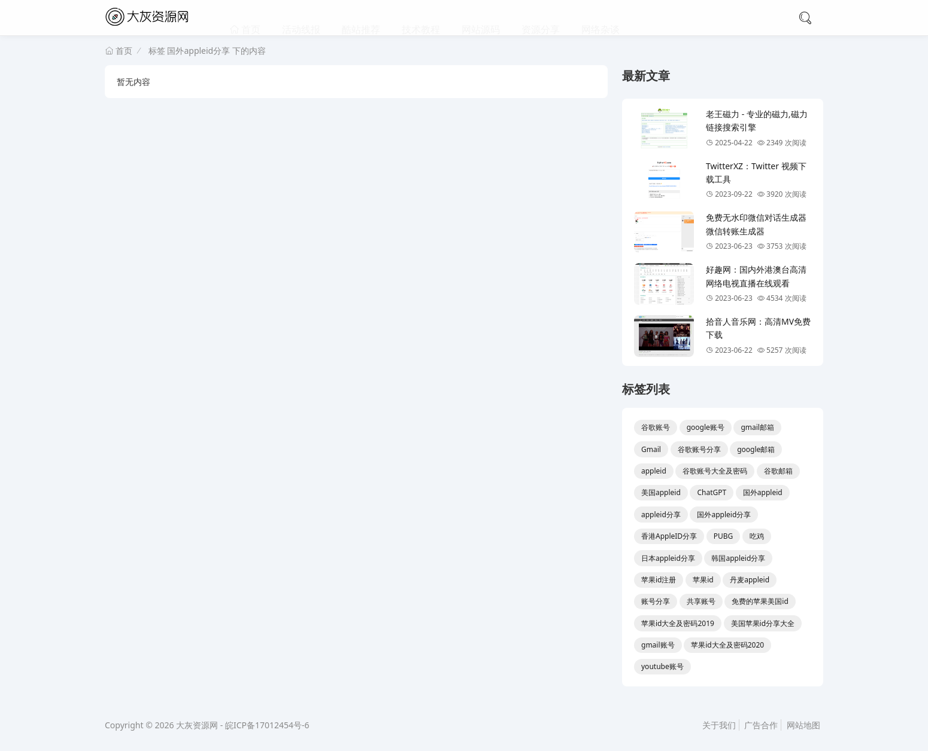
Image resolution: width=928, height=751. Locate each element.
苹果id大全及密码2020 (727, 645)
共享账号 (701, 601)
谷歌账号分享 (699, 449)
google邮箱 (756, 449)
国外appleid (763, 492)
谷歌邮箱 (778, 471)
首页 (249, 18)
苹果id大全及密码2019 (677, 623)
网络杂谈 (600, 18)
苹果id (703, 580)
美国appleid (661, 492)
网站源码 (481, 18)
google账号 (705, 427)
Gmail (651, 449)
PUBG (723, 536)
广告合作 (761, 725)
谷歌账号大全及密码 (715, 471)
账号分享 (655, 601)
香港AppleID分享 (669, 536)
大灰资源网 (197, 725)
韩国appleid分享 (738, 558)
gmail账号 (658, 645)
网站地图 (803, 725)
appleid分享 (661, 514)
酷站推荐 (361, 18)
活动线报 (301, 18)
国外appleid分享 (724, 514)
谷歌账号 (655, 427)
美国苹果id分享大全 (762, 623)
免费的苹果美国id (760, 601)
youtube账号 (662, 666)
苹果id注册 (658, 580)
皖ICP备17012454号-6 (267, 725)
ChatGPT (711, 492)
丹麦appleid (749, 580)
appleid (653, 471)
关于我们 (719, 725)
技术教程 (421, 18)
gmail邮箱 (757, 427)
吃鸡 (757, 536)
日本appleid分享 (668, 558)
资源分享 (540, 18)
